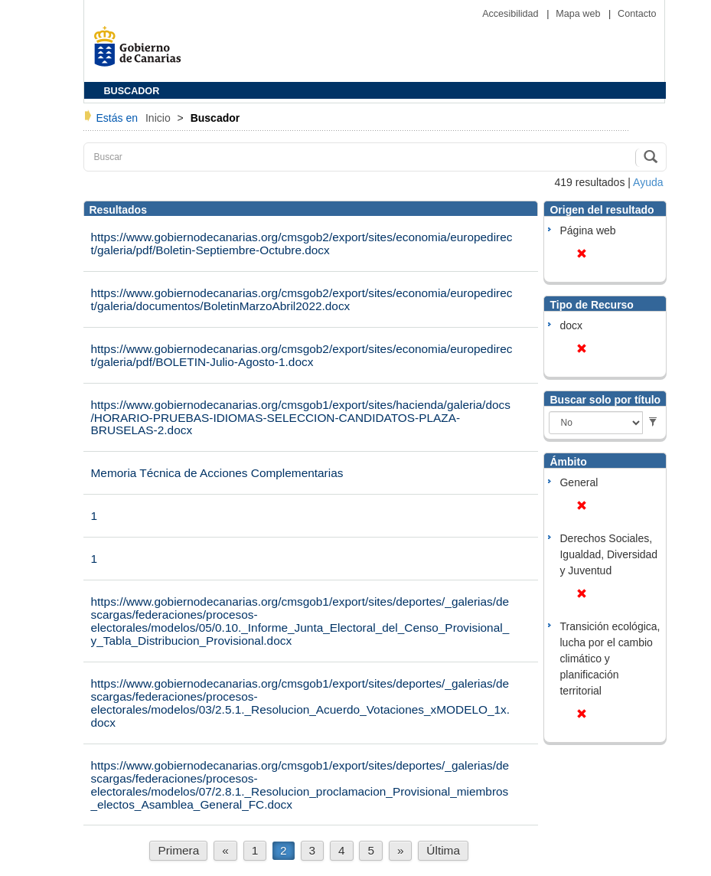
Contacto (637, 13)
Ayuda (648, 182)
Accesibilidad (511, 13)
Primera (178, 850)
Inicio (159, 118)
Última (443, 850)
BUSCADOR (132, 91)
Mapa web (579, 13)
